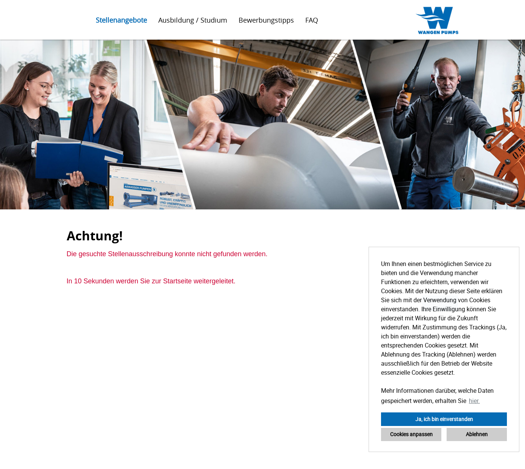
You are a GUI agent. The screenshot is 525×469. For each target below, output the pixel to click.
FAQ (311, 20)
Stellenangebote (121, 20)
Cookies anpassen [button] (411, 434)
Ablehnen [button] (477, 434)
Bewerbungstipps (266, 20)
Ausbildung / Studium (192, 20)
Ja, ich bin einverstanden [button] (444, 419)
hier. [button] (474, 401)
